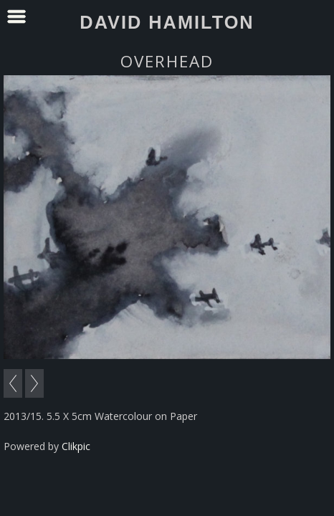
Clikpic (76, 446)
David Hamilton (167, 22)
